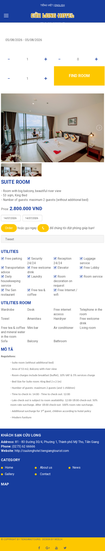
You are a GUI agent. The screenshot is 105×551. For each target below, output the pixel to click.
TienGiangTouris (30, 539)
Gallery (9, 474)
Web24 (58, 539)
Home (9, 467)
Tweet (9, 239)
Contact (45, 474)
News (76, 467)
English (60, 5)
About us (46, 467)
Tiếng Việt (46, 5)
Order (9, 228)
